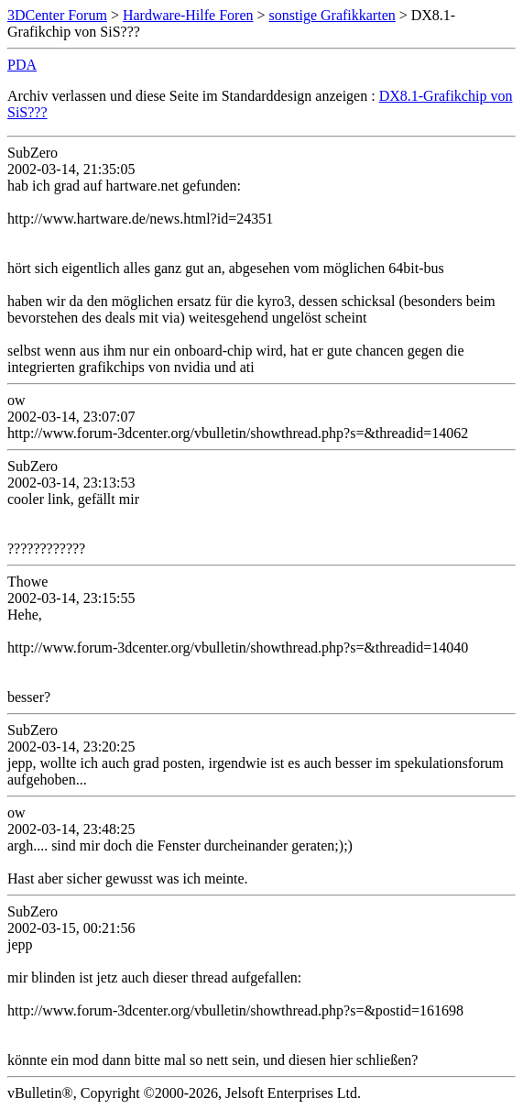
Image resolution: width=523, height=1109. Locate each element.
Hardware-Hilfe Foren (188, 15)
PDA (22, 64)
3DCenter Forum (57, 15)
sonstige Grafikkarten (332, 15)
